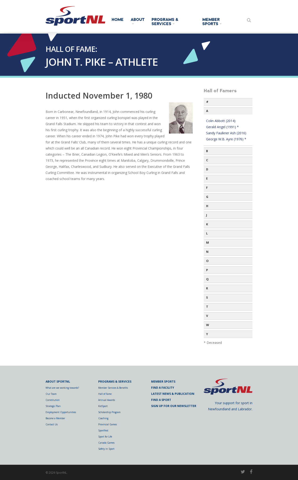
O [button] (207, 261)
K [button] (207, 224)
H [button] (207, 206)
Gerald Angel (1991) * (222, 127)
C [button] (207, 160)
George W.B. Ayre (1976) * (226, 139)
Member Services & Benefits (113, 387)
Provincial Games (107, 424)
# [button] (207, 102)
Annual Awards (106, 400)
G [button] (207, 197)
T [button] (207, 307)
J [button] (206, 215)
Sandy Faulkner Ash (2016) (226, 133)
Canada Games (106, 442)
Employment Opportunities (61, 412)
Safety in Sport (106, 448)
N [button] (207, 252)
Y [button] (207, 334)
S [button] (207, 298)
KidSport (103, 406)
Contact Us (52, 424)
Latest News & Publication (172, 394)
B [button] (207, 151)
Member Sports (213, 22)
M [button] (207, 243)
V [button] (207, 316)
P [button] (207, 270)
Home (121, 20)
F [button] (207, 188)
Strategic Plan (53, 406)
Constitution (53, 400)
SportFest (103, 430)
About (141, 21)
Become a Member (55, 418)
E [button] (207, 178)
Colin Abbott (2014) (220, 121)
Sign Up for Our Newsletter (173, 406)
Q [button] (207, 279)
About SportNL (58, 382)
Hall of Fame (105, 394)
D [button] (207, 169)
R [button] (207, 288)
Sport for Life (105, 436)
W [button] (207, 325)
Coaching (103, 418)
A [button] (207, 111)
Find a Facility (162, 388)
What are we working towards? (62, 387)
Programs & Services (168, 22)
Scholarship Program (109, 412)
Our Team (51, 394)
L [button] (207, 233)
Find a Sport (161, 400)
